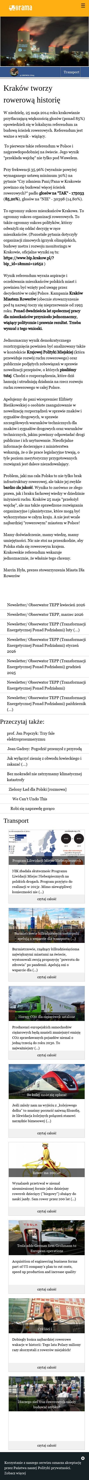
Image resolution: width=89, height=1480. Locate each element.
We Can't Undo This (29, 799)
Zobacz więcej (15, 1473)
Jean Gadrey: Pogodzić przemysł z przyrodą (44, 748)
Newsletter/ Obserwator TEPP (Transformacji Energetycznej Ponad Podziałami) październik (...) (46, 703)
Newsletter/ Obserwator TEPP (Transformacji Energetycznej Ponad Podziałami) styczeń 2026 (46, 645)
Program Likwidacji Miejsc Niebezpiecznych (46, 860)
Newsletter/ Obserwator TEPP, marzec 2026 (45, 614)
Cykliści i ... (46, 1329)
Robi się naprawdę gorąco (32, 808)
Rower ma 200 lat (47, 1173)
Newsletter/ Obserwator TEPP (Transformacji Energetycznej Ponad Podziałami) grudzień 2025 (46, 667)
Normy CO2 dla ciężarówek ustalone (46, 1017)
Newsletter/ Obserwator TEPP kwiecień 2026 (46, 605)
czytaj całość (46, 899)
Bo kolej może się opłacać (47, 1095)
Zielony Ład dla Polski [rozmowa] (38, 789)
